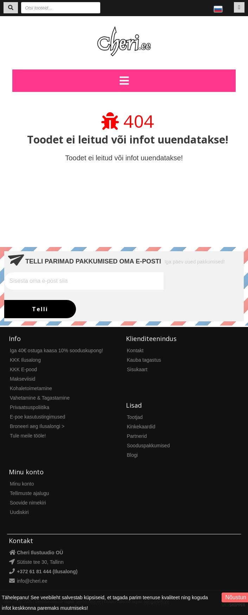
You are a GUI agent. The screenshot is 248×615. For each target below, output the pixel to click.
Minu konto (22, 484)
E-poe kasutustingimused (37, 417)
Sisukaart (137, 369)
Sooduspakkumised (148, 445)
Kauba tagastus (144, 360)
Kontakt (135, 350)
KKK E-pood (23, 369)
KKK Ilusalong (25, 360)
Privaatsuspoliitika (29, 407)
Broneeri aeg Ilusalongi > (37, 426)
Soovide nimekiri (28, 503)
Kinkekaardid (141, 426)
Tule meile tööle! (28, 436)
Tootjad (135, 417)
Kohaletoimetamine (31, 388)
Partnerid (137, 436)
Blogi (132, 455)
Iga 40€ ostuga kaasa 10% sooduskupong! (56, 350)
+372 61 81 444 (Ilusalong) (47, 571)
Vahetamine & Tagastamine (40, 398)
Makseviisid (22, 379)
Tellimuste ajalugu (29, 493)
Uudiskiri (19, 512)
